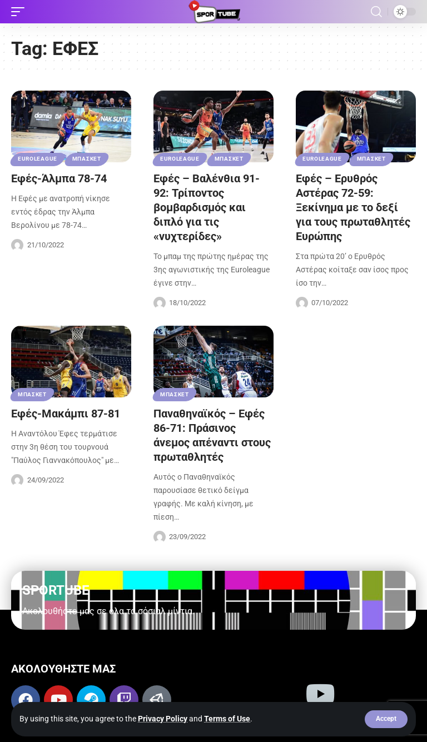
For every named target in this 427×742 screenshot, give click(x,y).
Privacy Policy (162, 718)
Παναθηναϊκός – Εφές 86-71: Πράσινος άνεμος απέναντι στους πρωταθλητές (212, 435)
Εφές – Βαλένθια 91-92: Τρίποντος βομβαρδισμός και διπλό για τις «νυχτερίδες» (206, 207)
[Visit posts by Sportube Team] (17, 245)
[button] (386, 719)
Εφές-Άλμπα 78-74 (59, 178)
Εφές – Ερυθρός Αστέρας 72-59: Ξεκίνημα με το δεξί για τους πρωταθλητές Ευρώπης (353, 207)
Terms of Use (227, 718)
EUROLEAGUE (37, 159)
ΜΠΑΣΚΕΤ (86, 159)
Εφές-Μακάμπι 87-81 (65, 413)
